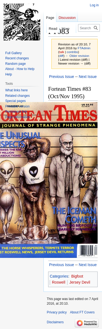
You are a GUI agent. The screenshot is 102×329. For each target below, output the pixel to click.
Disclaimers (55, 322)
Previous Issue (61, 76)
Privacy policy (57, 312)
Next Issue (88, 76)
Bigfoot (77, 276)
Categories (59, 276)
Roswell (58, 282)
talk (61, 52)
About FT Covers (82, 312)
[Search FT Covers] (89, 28)
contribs (72, 52)
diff (61, 55)
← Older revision (77, 55)
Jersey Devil (79, 282)
